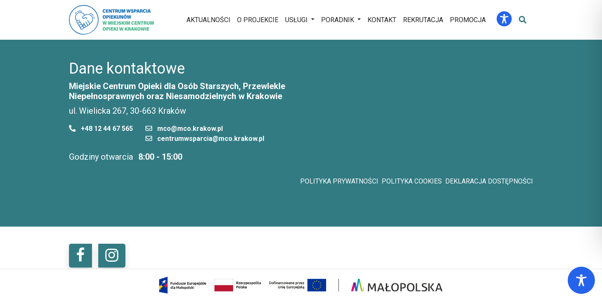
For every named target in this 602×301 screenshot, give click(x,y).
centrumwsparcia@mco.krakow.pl (210, 139)
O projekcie (257, 20)
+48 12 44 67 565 (107, 129)
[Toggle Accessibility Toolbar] (504, 18)
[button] (80, 256)
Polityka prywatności (339, 181)
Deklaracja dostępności (489, 181)
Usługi (296, 20)
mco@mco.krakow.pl (190, 129)
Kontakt (381, 20)
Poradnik (337, 20)
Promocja (468, 20)
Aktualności (208, 20)
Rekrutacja (423, 20)
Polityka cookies (412, 181)
